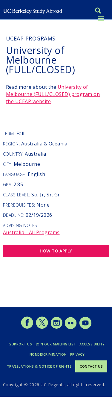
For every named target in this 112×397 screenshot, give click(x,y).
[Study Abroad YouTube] (85, 327)
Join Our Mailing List (56, 344)
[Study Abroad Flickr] (71, 327)
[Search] (98, 11)
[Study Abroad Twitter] (42, 327)
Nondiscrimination (48, 354)
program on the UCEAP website (53, 94)
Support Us (20, 344)
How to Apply (56, 251)
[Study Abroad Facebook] (27, 327)
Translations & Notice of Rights (39, 366)
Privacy (77, 354)
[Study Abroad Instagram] (56, 327)
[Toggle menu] (101, 19)
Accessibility (92, 344)
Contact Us (91, 366)
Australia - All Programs (31, 232)
